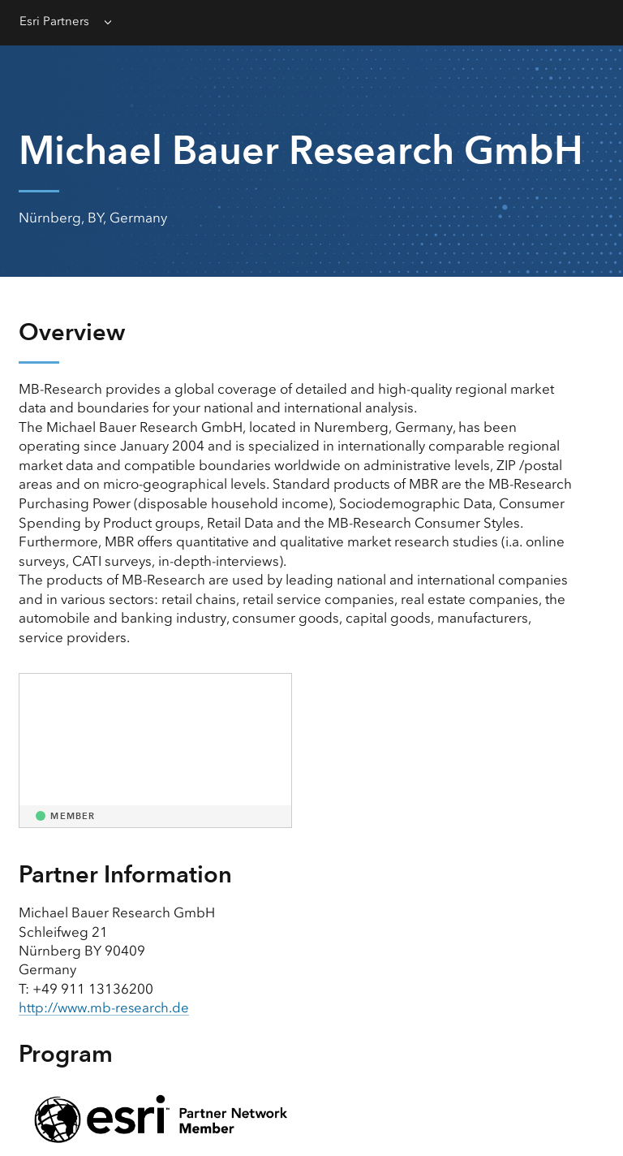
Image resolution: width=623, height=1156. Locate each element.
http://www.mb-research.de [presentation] (106, 1007)
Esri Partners (54, 21)
